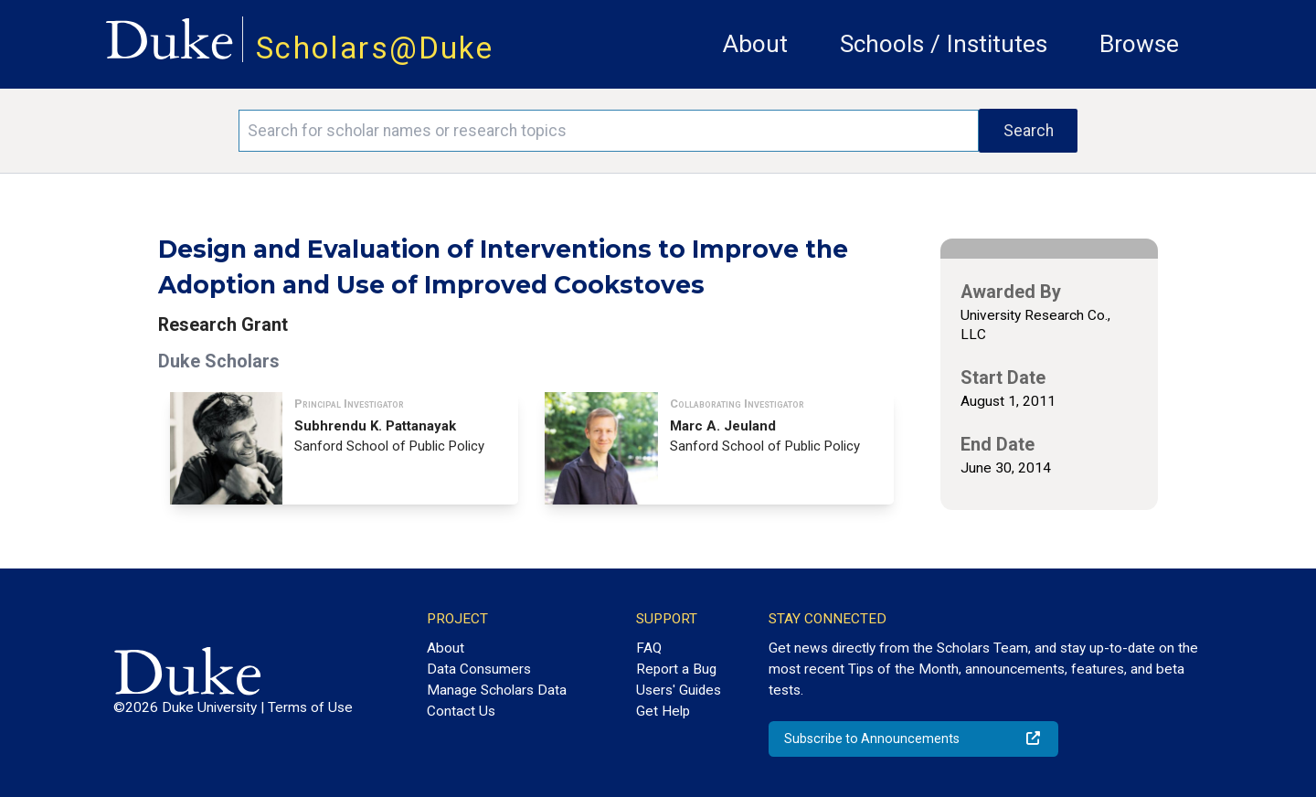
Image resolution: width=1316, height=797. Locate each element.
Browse (1139, 44)
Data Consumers (479, 669)
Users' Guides (678, 690)
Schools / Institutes (943, 44)
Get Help (663, 711)
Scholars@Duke (375, 48)
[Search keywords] (609, 131)
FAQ (649, 648)
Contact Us (461, 711)
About (755, 44)
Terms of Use (310, 707)
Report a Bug (676, 669)
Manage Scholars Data (497, 690)
